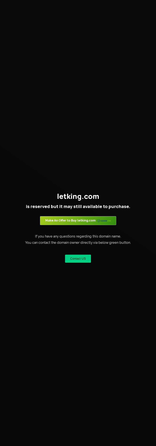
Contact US (78, 258)
